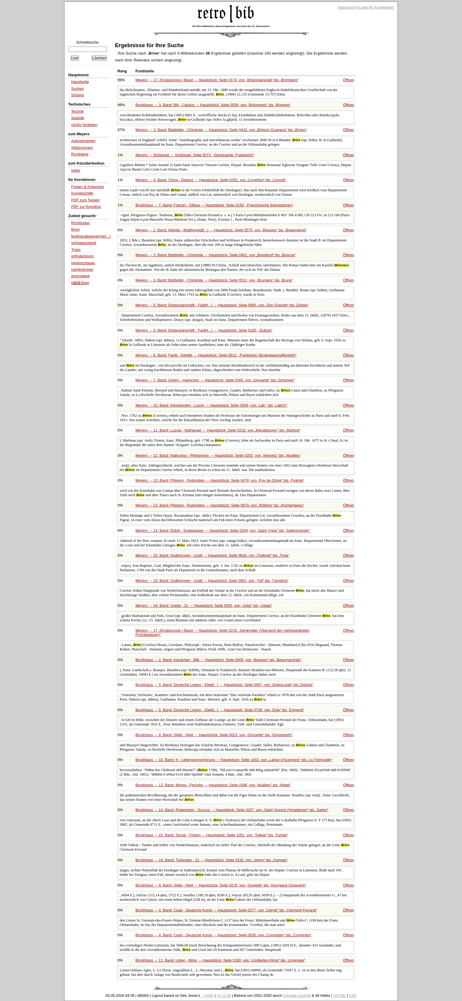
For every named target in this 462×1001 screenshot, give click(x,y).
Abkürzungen (82, 148)
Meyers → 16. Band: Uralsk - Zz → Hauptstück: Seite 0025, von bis (203, 606)
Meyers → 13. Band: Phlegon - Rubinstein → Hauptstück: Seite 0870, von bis (219, 505)
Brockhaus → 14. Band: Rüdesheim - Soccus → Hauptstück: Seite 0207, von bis (231, 810)
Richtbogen (80, 223)
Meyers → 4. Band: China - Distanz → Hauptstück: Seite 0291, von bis (210, 180)
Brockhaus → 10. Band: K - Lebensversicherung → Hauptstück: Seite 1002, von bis (233, 760)
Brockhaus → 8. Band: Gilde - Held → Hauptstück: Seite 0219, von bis (220, 885)
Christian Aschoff (297, 996)
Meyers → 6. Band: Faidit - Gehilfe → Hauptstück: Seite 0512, (216, 355)
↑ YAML (207, 996)
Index (75, 170)
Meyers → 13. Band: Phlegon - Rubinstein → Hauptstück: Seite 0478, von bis (219, 480)
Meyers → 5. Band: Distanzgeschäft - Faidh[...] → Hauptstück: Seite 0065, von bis (222, 305)
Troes (75, 250)
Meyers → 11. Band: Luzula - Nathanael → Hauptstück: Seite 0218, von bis (217, 430)
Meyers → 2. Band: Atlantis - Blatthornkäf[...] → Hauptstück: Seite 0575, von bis (221, 230)
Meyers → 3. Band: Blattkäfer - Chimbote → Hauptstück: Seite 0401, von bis (215, 255)
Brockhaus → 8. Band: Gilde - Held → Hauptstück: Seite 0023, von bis (214, 735)
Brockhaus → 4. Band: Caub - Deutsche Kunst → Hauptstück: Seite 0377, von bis (226, 910)
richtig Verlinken (84, 125)
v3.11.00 (224, 996)
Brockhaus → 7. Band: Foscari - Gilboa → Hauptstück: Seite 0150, (214, 205)
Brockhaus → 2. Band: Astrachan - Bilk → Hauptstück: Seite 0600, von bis (218, 660)
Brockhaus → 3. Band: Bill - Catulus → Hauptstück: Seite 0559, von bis (212, 105)
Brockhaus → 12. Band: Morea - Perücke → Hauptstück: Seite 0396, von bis (213, 785)
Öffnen (348, 80)
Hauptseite (80, 82)
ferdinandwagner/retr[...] (91, 236)
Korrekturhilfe (82, 193)
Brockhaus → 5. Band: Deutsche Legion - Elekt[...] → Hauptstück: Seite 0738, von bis (219, 710)
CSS (353, 996)
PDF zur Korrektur (86, 207)
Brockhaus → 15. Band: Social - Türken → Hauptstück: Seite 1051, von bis (211, 835)
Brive (75, 229)
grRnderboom (82, 256)
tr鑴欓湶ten (80, 283)
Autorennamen (83, 141)
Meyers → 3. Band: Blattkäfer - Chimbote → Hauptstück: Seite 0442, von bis (221, 130)
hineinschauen (83, 263)
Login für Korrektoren (376, 7)
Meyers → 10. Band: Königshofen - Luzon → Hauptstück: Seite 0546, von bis (211, 405)
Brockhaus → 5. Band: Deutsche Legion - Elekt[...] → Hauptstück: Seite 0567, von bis (224, 685)
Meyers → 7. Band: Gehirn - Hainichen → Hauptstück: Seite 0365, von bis (215, 380)
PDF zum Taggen (85, 200)
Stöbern (77, 95)
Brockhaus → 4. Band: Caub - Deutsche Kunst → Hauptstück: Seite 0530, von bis (223, 935)
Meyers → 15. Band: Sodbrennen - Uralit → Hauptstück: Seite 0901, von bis (212, 581)
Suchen (77, 89)
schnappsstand (83, 243)
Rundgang (79, 154)
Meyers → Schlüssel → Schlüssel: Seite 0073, (194, 155)
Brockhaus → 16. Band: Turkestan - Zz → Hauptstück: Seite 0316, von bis (211, 860)
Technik (77, 111)
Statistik (77, 118)
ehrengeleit (80, 276)
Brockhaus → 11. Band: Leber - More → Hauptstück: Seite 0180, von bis (220, 960)
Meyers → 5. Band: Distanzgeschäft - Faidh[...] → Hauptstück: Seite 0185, (203, 330)
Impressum (347, 7)
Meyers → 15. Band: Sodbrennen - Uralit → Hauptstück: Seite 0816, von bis (212, 555)
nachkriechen (82, 270)
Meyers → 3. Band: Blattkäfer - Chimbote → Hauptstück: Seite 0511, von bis (214, 280)
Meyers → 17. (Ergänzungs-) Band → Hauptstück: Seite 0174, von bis (216, 80)
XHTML (339, 996)
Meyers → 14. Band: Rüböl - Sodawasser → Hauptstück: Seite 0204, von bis (222, 531)
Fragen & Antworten (87, 187)
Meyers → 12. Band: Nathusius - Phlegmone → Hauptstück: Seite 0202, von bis (217, 455)
